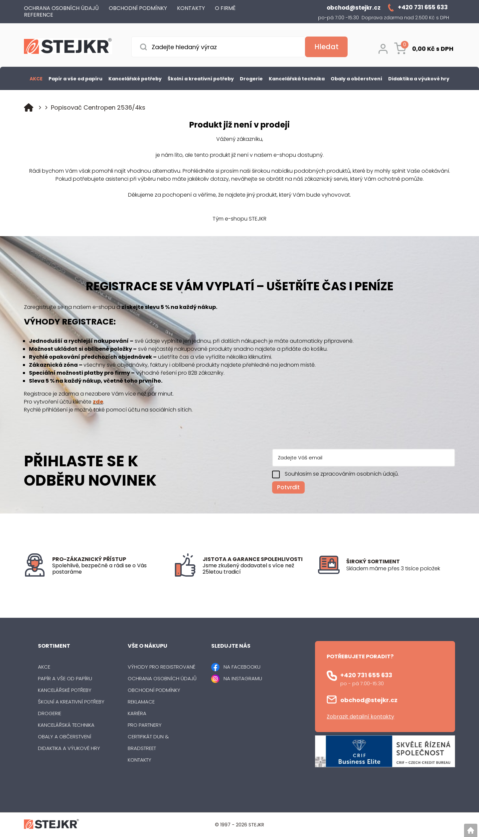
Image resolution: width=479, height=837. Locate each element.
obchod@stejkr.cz (369, 700)
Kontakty (139, 759)
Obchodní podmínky (154, 690)
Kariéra (137, 713)
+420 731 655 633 (366, 675)
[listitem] (400, 569)
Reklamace (141, 701)
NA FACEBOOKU (242, 666)
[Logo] (68, 47)
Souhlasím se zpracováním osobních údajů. (342, 474)
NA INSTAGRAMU (243, 678)
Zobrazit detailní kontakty (360, 716)
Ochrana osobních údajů (162, 678)
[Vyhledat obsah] (326, 47)
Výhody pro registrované (161, 666)
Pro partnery (145, 724)
